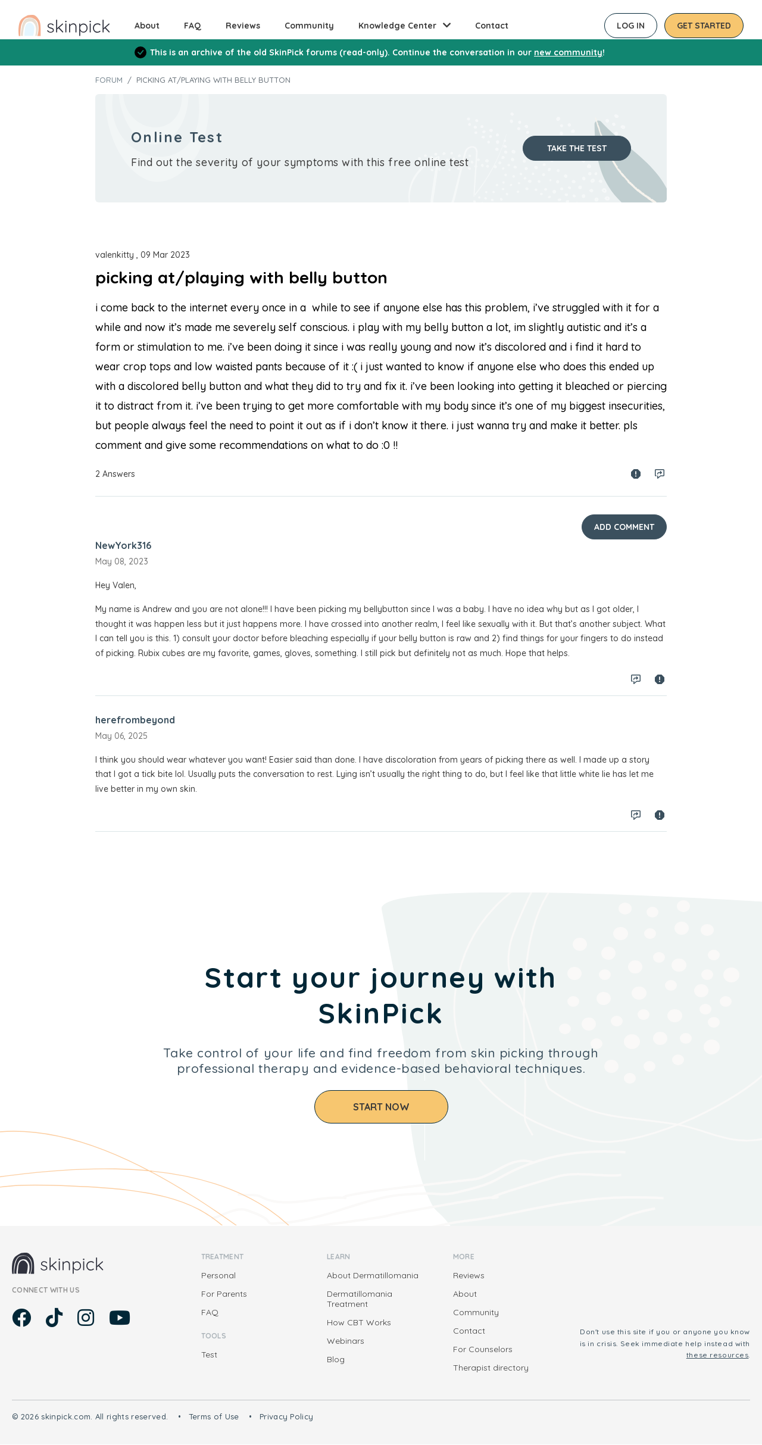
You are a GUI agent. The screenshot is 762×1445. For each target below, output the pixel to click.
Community (309, 25)
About (147, 25)
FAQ (192, 25)
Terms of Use (214, 1416)
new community (568, 52)
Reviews (243, 25)
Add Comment (624, 527)
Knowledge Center (397, 25)
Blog (336, 1359)
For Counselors (483, 1349)
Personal (218, 1275)
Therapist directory (491, 1367)
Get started (704, 25)
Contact (491, 25)
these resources (717, 1354)
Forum (109, 80)
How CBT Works (359, 1322)
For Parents (224, 1293)
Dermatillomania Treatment (359, 1298)
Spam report (636, 474)
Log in (631, 25)
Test (209, 1354)
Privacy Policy (287, 1416)
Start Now (381, 1107)
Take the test (577, 148)
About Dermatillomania (373, 1275)
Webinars (345, 1340)
